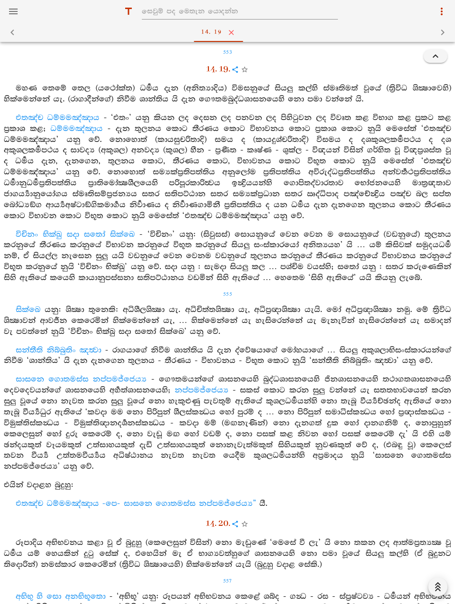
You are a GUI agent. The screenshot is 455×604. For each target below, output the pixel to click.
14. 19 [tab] (229, 32)
